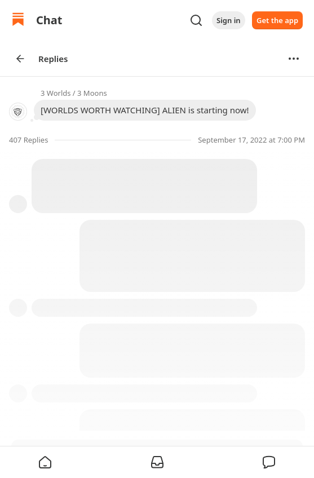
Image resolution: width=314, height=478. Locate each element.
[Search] (196, 20)
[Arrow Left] (20, 58)
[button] (45, 462)
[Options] (293, 58)
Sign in (228, 20)
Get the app (277, 20)
